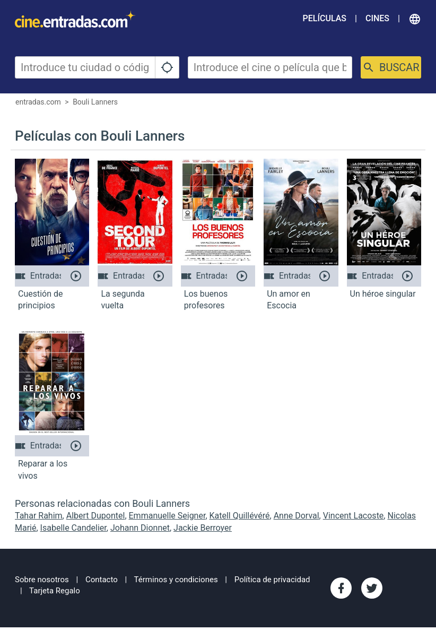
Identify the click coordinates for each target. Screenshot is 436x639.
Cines (377, 18)
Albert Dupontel (95, 516)
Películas (324, 18)
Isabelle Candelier (73, 528)
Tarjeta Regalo (54, 590)
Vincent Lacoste (353, 516)
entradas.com (38, 102)
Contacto (101, 579)
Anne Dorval (296, 516)
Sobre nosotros (42, 579)
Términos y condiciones (176, 579)
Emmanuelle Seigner (167, 516)
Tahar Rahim (39, 516)
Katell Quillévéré (240, 516)
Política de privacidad (272, 579)
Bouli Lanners (95, 102)
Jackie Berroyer (202, 528)
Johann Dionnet (140, 528)
